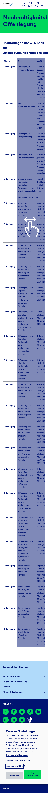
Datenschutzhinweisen (17, 755)
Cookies (25, 748)
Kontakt (6, 687)
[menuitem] (24, 4)
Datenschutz (12, 760)
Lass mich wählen (14, 766)
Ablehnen (14, 775)
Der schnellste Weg (12, 676)
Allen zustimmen (33, 774)
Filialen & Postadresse (13, 692)
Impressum (25, 760)
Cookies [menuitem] (6, 788)
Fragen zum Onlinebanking (15, 681)
